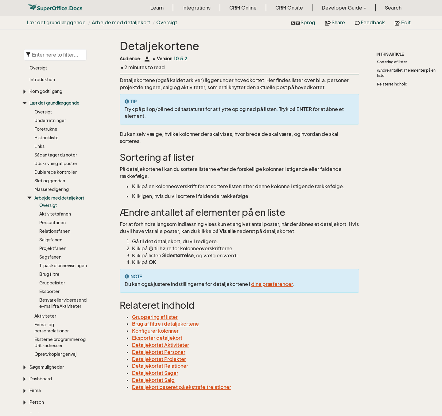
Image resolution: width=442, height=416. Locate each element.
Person (36, 402)
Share (335, 22)
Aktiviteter (45, 316)
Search (393, 8)
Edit (403, 22)
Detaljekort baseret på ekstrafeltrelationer (181, 387)
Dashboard (40, 378)
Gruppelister (52, 282)
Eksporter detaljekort (157, 338)
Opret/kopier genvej (55, 354)
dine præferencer (272, 284)
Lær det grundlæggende (56, 22)
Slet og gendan (49, 180)
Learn (157, 8)
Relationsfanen (54, 231)
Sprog (303, 22)
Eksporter (49, 291)
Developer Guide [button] (344, 8)
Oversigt (166, 22)
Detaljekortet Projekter (159, 359)
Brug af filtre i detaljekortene (165, 324)
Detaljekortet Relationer (160, 366)
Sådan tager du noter (55, 154)
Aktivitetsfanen (55, 213)
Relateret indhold (392, 84)
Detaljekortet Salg (153, 380)
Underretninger (50, 120)
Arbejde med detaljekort (121, 22)
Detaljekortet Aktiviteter (160, 345)
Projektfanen (52, 248)
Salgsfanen (50, 239)
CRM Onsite (289, 8)
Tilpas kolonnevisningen (63, 265)
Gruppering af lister (155, 317)
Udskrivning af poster (55, 163)
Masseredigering (51, 189)
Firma (35, 390)
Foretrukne (45, 129)
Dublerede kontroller (55, 172)
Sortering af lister (392, 62)
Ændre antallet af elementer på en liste (406, 73)
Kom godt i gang (45, 91)
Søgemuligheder (46, 367)
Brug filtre (49, 274)
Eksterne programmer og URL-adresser (60, 342)
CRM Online (243, 8)
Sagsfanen (50, 257)
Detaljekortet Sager (155, 373)
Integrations (196, 8)
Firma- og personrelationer (51, 327)
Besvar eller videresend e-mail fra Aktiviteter (63, 303)
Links (39, 146)
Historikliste (46, 137)
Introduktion (42, 79)
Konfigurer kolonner (155, 331)
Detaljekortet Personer (158, 352)
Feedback (370, 22)
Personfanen (52, 222)
